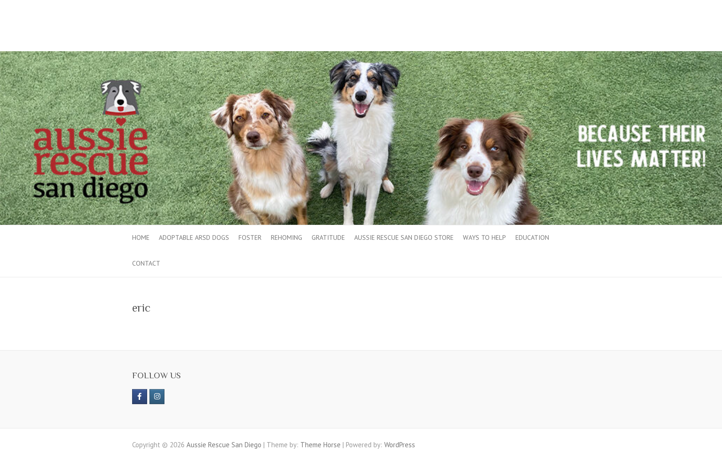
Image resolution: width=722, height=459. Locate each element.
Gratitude (328, 237)
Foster (249, 237)
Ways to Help (484, 237)
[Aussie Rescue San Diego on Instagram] (156, 396)
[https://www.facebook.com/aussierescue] (139, 396)
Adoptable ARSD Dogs (194, 237)
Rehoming (286, 237)
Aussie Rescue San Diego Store (404, 237)
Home (140, 237)
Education (532, 237)
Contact (146, 263)
